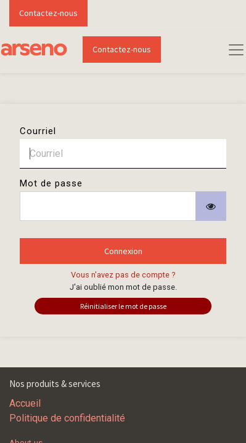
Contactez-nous (48, 12)
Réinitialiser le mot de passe (123, 306)
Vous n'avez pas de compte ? (123, 274)
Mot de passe (51, 183)
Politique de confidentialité (67, 418)
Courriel (38, 131)
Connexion (123, 251)
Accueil (25, 403)
